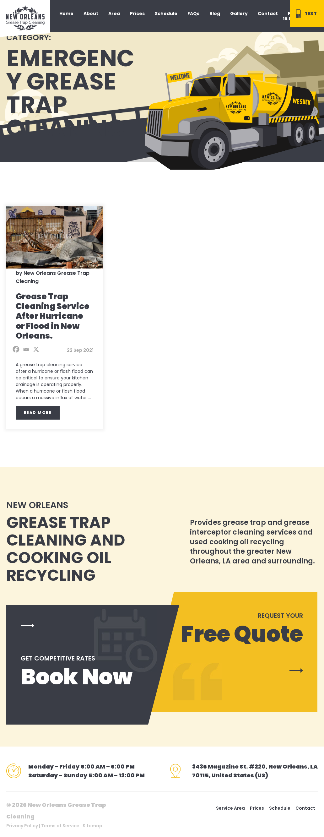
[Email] (26, 349)
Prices (257, 808)
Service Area (230, 808)
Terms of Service (60, 826)
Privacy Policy (22, 826)
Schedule (279, 808)
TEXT (305, 13)
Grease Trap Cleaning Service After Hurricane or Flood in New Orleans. (52, 316)
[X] (36, 349)
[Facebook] (16, 349)
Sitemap (92, 826)
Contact (305, 808)
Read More (38, 412)
